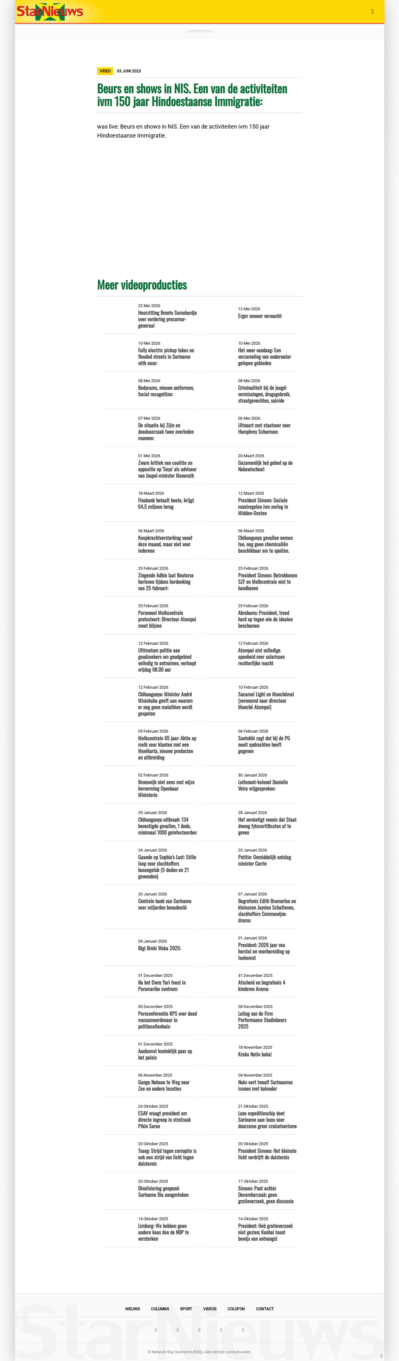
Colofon (236, 1309)
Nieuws (132, 1309)
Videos (209, 1309)
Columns (160, 1309)
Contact (265, 1309)
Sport (186, 1309)
